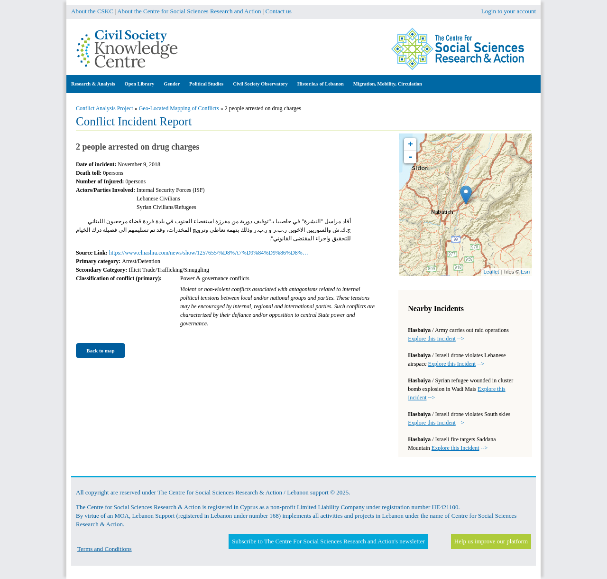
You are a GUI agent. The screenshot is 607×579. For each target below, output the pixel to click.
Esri (525, 272)
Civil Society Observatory (260, 83)
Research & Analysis (93, 83)
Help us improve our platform (491, 541)
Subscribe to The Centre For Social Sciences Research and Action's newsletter (328, 541)
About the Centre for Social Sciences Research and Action (189, 11)
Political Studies (206, 83)
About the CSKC (92, 11)
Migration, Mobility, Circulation (387, 83)
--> (436, 338)
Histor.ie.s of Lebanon (320, 83)
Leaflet (491, 272)
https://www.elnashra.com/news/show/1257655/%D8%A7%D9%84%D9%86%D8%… (208, 252)
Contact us (279, 11)
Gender (172, 83)
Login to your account (508, 11)
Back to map (100, 350)
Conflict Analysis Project (104, 108)
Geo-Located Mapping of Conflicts (179, 108)
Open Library (140, 83)
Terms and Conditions (104, 548)
